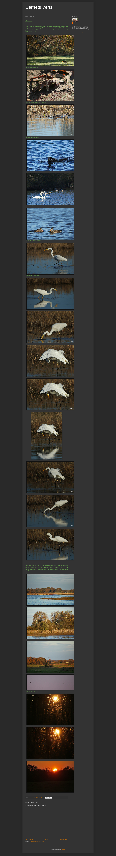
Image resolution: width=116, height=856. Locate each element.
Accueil (46, 839)
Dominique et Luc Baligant (79, 23)
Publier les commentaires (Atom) (37, 841)
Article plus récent (29, 839)
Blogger (63, 849)
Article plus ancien (63, 839)
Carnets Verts (38, 7)
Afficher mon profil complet (77, 32)
